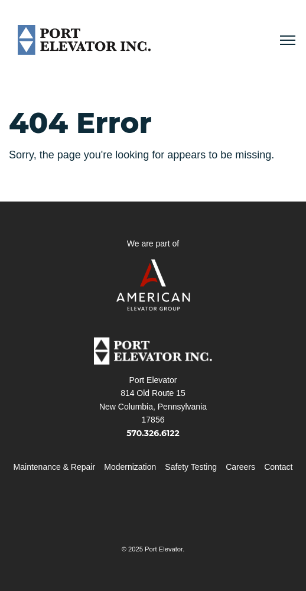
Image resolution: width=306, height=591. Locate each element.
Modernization (130, 467)
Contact (278, 467)
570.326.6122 (153, 433)
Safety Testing (191, 467)
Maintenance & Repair (55, 467)
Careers (240, 467)
